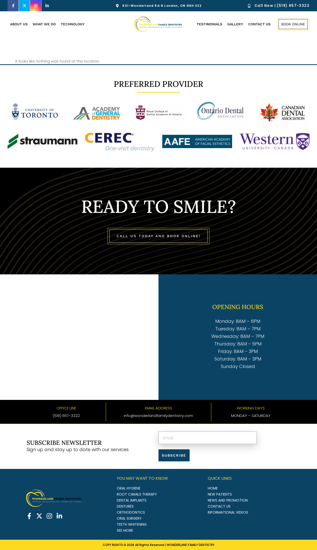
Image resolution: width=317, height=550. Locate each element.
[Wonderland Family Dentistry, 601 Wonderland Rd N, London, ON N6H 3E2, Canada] (79, 337)
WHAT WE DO (44, 24)
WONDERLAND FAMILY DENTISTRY (191, 544)
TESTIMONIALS (209, 24)
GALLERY (235, 24)
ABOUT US (19, 24)
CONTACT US (259, 24)
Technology (73, 24)
